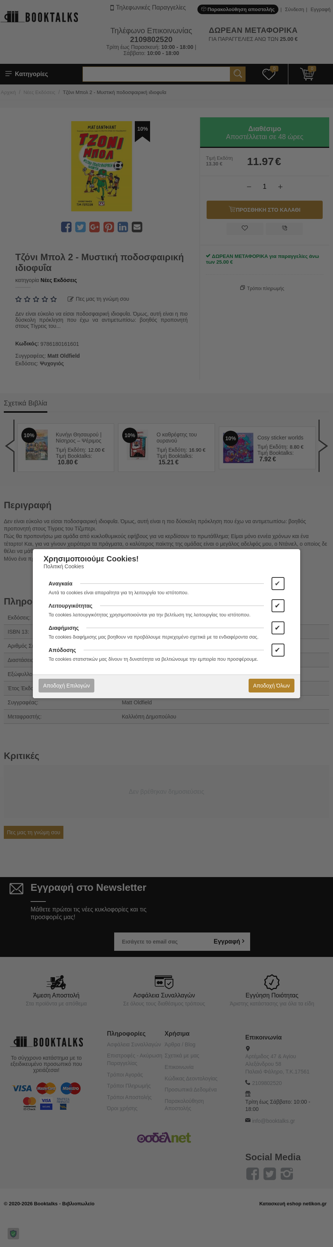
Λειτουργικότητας (70, 606)
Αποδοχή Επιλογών (66, 686)
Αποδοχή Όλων (271, 686)
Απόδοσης (62, 650)
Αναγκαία (60, 584)
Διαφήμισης (63, 628)
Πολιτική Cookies (64, 566)
